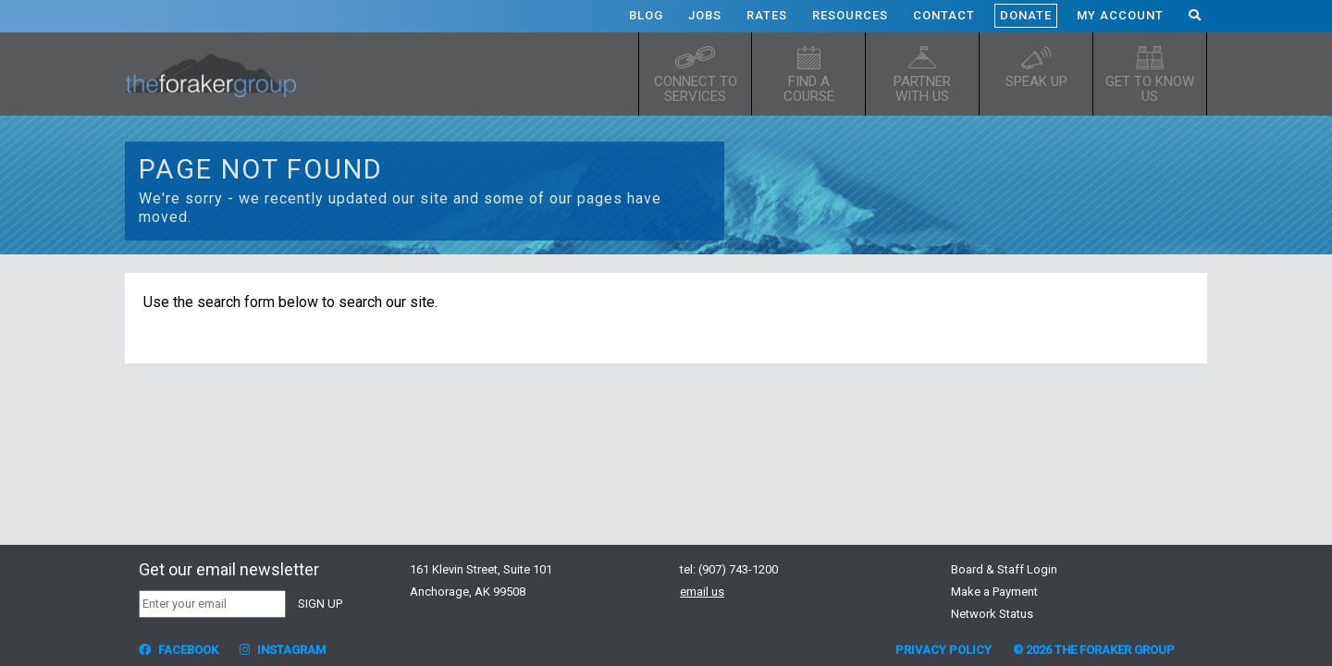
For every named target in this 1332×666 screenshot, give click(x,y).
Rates (766, 15)
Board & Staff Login (1004, 569)
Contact (944, 15)
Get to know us (1149, 89)
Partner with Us (922, 89)
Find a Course (808, 89)
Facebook (178, 650)
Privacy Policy (943, 650)
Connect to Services (695, 89)
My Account (1120, 15)
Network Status (992, 614)
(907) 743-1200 (738, 569)
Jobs (705, 15)
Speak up (1036, 81)
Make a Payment (994, 591)
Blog (646, 15)
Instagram (283, 650)
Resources (850, 15)
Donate (1026, 15)
